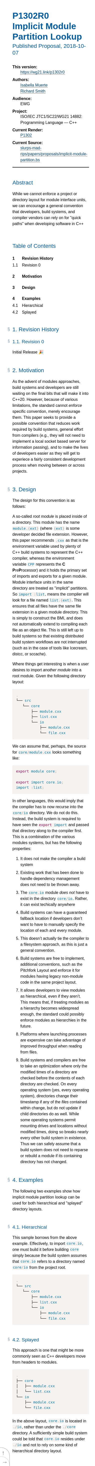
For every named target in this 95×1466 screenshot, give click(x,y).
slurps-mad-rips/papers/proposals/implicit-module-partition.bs (53, 154)
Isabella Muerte (34, 85)
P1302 (26, 135)
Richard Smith (32, 91)
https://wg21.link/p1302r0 (42, 72)
